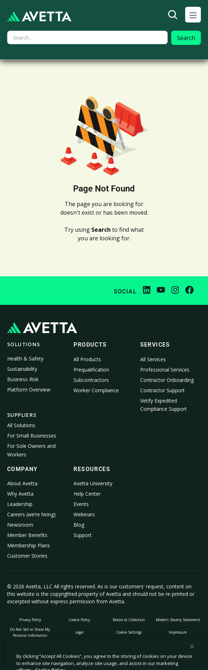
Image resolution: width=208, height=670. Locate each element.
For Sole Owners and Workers (31, 450)
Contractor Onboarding (167, 380)
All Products (87, 359)
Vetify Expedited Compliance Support (163, 405)
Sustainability (22, 368)
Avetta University (92, 483)
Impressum (178, 632)
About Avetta (22, 483)
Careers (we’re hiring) (31, 514)
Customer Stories (27, 555)
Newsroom (20, 524)
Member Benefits (27, 535)
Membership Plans (28, 545)
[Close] (192, 661)
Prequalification (91, 369)
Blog (78, 524)
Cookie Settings (129, 632)
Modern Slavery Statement (178, 619)
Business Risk (23, 379)
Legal (79, 632)
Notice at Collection (129, 619)
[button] (193, 14)
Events (81, 504)
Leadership (19, 504)
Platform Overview (28, 389)
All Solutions (21, 425)
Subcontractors (91, 380)
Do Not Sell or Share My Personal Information (30, 632)
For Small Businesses (31, 435)
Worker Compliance (96, 390)
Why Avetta (20, 493)
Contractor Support (162, 390)
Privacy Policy (30, 619)
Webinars (84, 514)
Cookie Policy (79, 619)
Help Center (87, 493)
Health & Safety (25, 358)
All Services (153, 359)
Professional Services (164, 369)
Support (82, 535)
